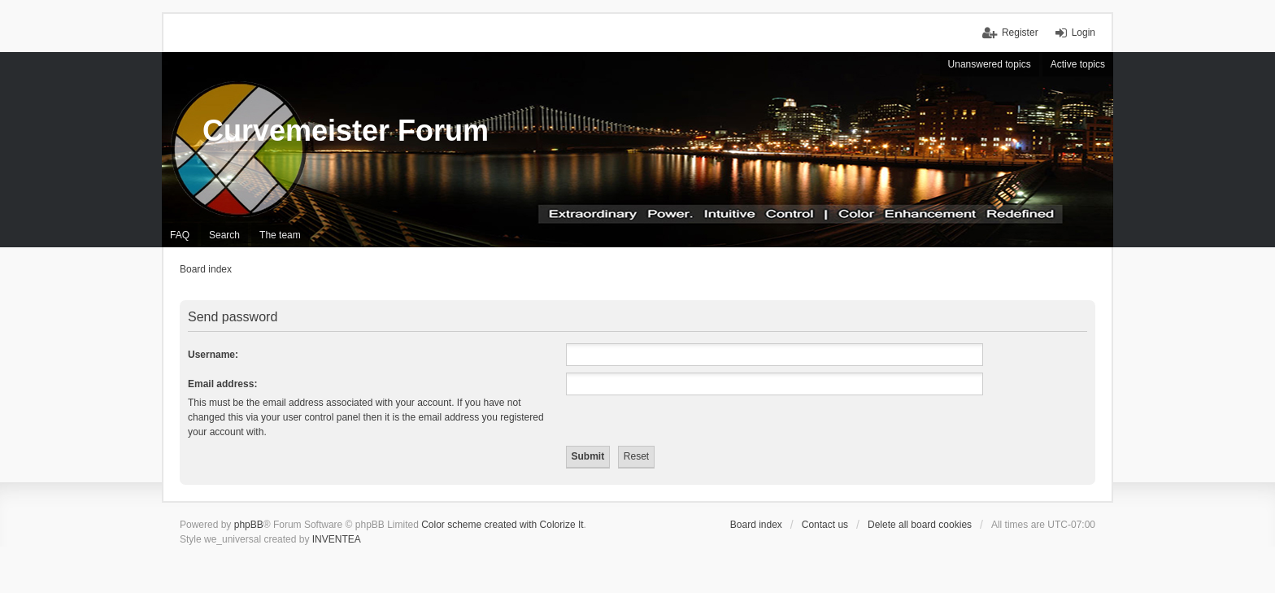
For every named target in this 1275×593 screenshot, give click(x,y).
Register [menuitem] (1020, 32)
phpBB (248, 524)
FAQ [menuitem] (179, 235)
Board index (756, 524)
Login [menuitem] (1083, 32)
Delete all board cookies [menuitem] (920, 524)
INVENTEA (336, 539)
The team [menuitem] (280, 235)
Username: (213, 354)
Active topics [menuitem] (1078, 64)
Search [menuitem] (224, 235)
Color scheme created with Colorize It (502, 524)
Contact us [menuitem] (825, 524)
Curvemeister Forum (345, 130)
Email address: (222, 384)
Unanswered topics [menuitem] (989, 64)
